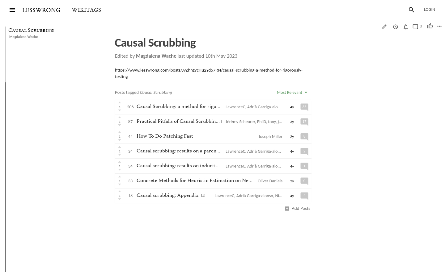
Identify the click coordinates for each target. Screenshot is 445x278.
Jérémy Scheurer (240, 121)
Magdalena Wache (23, 37)
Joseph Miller (270, 136)
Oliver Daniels (270, 181)
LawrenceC (235, 107)
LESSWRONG (41, 10)
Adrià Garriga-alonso (265, 107)
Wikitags (86, 10)
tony (272, 121)
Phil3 (261, 121)
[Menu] (12, 9)
